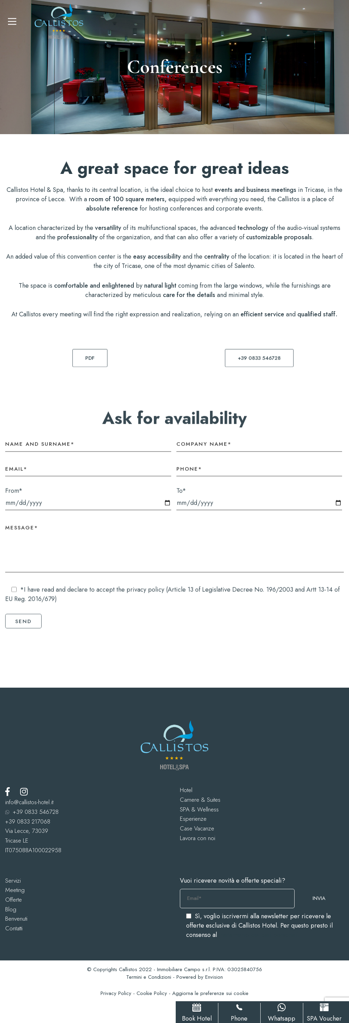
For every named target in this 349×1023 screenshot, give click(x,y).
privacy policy (145, 594)
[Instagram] (24, 791)
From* (88, 503)
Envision (214, 977)
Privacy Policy (116, 993)
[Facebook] (7, 791)
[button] (89, 363)
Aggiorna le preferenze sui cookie (210, 993)
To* (259, 503)
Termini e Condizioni (148, 977)
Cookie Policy (152, 993)
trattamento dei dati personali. (259, 934)
